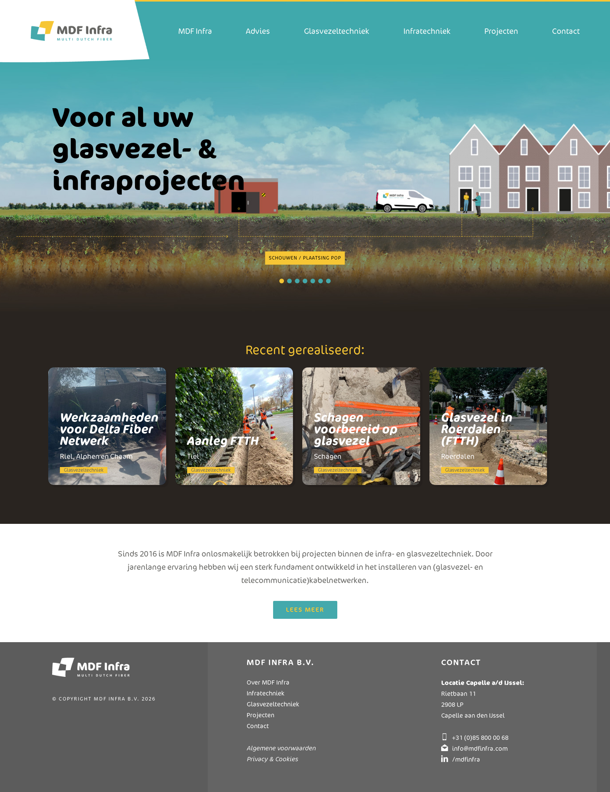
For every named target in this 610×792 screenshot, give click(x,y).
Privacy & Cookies (272, 759)
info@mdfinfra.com (480, 749)
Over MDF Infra (268, 682)
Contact (258, 726)
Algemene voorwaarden (281, 748)
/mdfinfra (466, 759)
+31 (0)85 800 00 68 (480, 738)
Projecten (260, 715)
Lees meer (305, 610)
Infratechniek (265, 693)
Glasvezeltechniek (273, 704)
